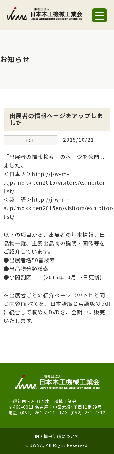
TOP (30, 140)
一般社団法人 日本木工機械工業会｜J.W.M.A (44, 16)
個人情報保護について (57, 436)
